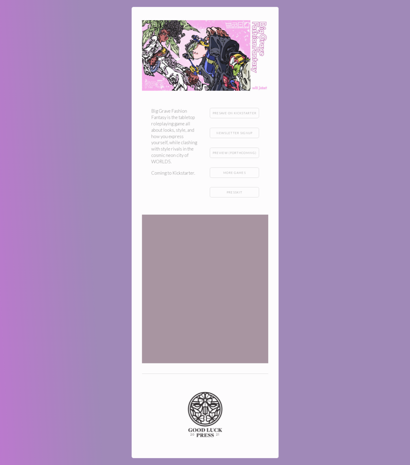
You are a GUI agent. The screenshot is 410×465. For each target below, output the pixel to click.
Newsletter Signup (234, 133)
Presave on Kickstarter (234, 113)
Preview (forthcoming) (234, 153)
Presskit (234, 192)
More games (234, 173)
